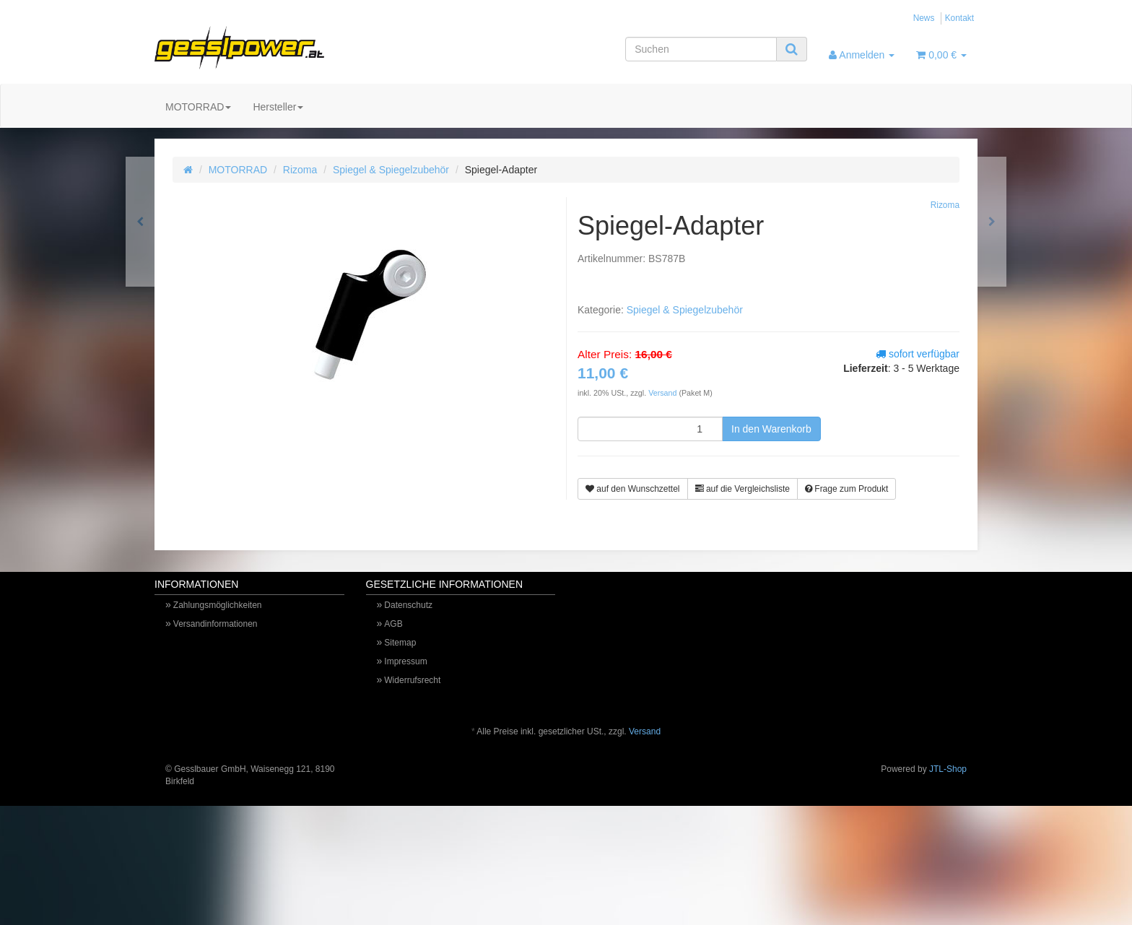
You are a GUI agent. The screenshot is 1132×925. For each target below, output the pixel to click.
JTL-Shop (948, 769)
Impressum (405, 661)
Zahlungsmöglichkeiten (217, 605)
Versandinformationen (215, 624)
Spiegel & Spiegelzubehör (391, 169)
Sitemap (400, 643)
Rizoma (300, 169)
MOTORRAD (198, 107)
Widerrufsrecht (412, 680)
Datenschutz (408, 605)
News (924, 18)
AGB (393, 624)
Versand (663, 392)
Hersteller (278, 107)
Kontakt (959, 18)
